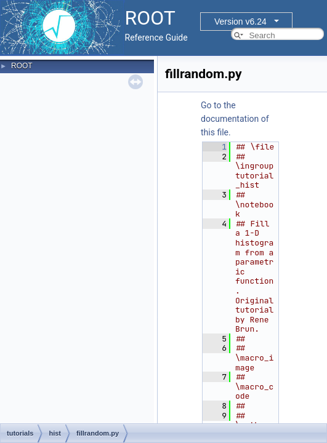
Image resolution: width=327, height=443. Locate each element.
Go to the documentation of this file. (235, 118)
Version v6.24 (240, 21)
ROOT (22, 66)
